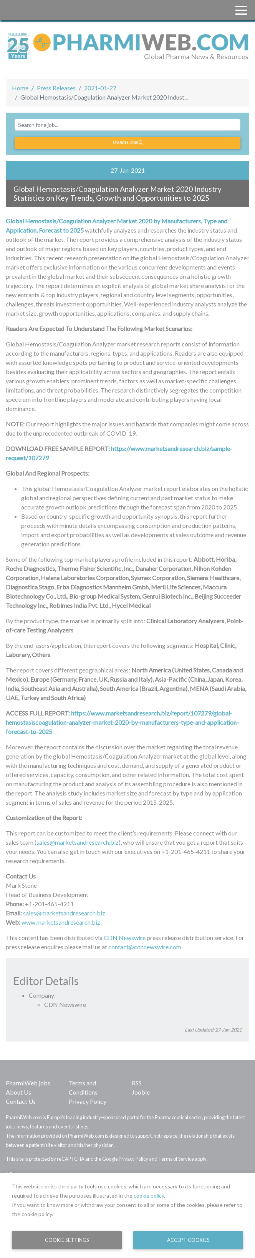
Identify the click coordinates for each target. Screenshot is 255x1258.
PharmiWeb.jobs (28, 1083)
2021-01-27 (100, 88)
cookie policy (149, 1195)
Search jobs (128, 142)
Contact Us (21, 1101)
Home (20, 88)
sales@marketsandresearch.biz (77, 842)
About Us (18, 1092)
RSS (137, 1083)
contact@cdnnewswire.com (144, 946)
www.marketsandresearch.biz (61, 922)
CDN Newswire (125, 937)
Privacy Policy (87, 1101)
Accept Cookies (188, 1240)
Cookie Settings (67, 1240)
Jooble (141, 1092)
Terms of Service (176, 1159)
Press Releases (56, 88)
